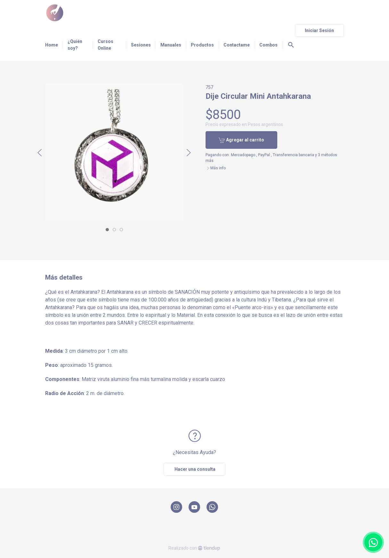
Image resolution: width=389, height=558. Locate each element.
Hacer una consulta (194, 469)
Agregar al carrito (241, 140)
